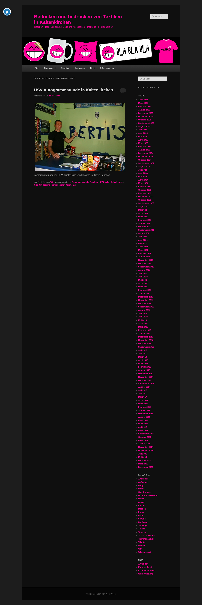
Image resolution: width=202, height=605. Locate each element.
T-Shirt (141, 529)
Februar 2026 (144, 106)
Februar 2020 (144, 290)
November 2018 (145, 340)
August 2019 (144, 310)
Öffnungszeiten (107, 68)
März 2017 (143, 403)
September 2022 (146, 203)
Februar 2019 (144, 330)
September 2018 (146, 347)
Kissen (141, 505)
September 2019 (146, 307)
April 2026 (143, 99)
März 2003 (143, 464)
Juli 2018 (142, 350)
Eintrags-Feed (145, 567)
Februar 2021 (144, 253)
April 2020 (143, 283)
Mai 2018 (142, 357)
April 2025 (143, 140)
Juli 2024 (142, 170)
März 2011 (143, 430)
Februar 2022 (144, 220)
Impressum (80, 68)
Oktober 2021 (144, 226)
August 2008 (144, 443)
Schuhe (142, 519)
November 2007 (145, 447)
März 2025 (143, 143)
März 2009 (143, 440)
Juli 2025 (142, 130)
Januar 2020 (144, 293)
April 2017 (143, 400)
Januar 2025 (144, 150)
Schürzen (143, 522)
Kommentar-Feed (146, 570)
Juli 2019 (142, 313)
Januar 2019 (144, 333)
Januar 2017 (144, 410)
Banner (141, 489)
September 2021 (146, 230)
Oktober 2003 (144, 460)
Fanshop (94, 182)
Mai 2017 (142, 397)
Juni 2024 (143, 173)
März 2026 (143, 103)
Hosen (141, 499)
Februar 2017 (144, 407)
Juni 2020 (143, 277)
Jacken (141, 502)
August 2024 (144, 166)
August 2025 (144, 126)
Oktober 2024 (144, 160)
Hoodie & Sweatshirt (148, 495)
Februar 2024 (144, 186)
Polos (141, 512)
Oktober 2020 (144, 263)
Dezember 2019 (145, 297)
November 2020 (145, 260)
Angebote (143, 479)
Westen (142, 545)
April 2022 (143, 213)
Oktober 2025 (144, 120)
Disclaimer (65, 68)
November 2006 (145, 450)
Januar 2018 (144, 370)
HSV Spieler (104, 182)
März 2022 (143, 216)
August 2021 (144, 233)
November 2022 (145, 196)
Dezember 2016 (145, 413)
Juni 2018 (143, 353)
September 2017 (146, 383)
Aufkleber (143, 482)
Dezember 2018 (145, 337)
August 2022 (144, 206)
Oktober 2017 (144, 380)
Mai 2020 (142, 280)
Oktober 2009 (144, 437)
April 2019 (143, 323)
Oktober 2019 (144, 303)
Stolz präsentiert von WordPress (101, 594)
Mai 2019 (142, 320)
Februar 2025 (144, 146)
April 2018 (143, 360)
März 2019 (143, 327)
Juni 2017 (143, 393)
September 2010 (146, 434)
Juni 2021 (143, 240)
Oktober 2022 (144, 200)
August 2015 (144, 417)
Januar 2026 (144, 110)
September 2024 (146, 163)
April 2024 (143, 180)
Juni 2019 (143, 317)
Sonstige (142, 525)
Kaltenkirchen (117, 182)
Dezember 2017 (145, 373)
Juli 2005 (142, 454)
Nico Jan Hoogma (42, 185)
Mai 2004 (142, 457)
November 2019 (145, 300)
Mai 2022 (142, 210)
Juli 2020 (142, 273)
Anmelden (143, 564)
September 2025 (146, 123)
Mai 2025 (142, 136)
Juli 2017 (142, 390)
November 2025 (145, 116)
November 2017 (145, 377)
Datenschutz (50, 68)
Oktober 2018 (144, 343)
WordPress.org (145, 574)
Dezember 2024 (145, 153)
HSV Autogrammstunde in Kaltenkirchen (73, 90)
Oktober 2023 (144, 190)
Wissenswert (144, 552)
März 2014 (143, 420)
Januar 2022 (144, 223)
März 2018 (143, 363)
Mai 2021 (142, 243)
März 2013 (143, 423)
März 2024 (143, 183)
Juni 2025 (143, 133)
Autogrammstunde (80, 182)
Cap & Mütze (144, 492)
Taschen (142, 532)
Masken (142, 509)
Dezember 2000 (145, 467)
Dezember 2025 (145, 113)
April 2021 (143, 247)
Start (37, 68)
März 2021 (143, 250)
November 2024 (145, 156)
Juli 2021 (142, 236)
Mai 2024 (142, 176)
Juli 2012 (142, 427)
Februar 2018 (144, 367)
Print (140, 515)
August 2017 (144, 387)
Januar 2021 (144, 256)
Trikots (141, 542)
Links (92, 68)
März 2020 (143, 287)
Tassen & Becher (146, 535)
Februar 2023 (144, 193)
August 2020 (144, 270)
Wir (51, 182)
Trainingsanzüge (146, 539)
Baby (140, 485)
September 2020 (146, 267)
